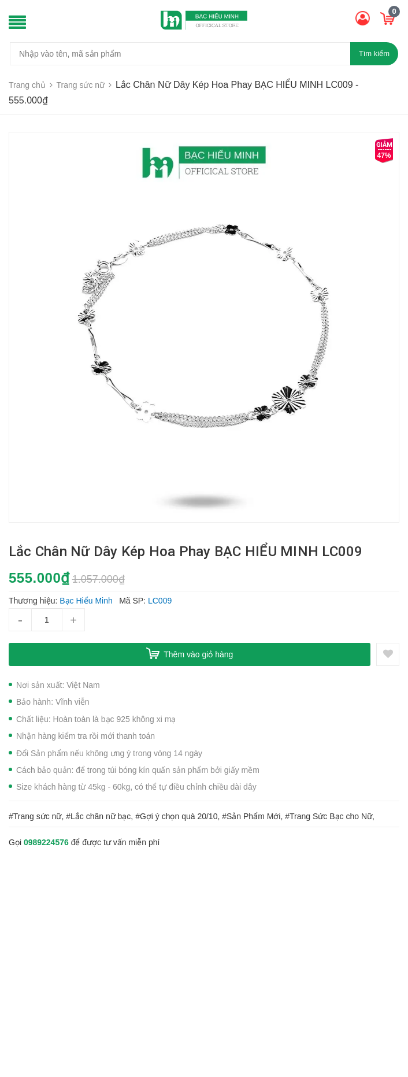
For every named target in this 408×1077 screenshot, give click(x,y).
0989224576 (46, 842)
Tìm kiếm (374, 53)
